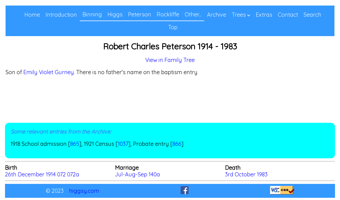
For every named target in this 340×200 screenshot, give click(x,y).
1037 (123, 143)
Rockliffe (168, 14)
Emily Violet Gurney (48, 72)
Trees (239, 14)
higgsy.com (84, 190)
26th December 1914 (30, 174)
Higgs (115, 14)
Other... (193, 14)
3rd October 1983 (246, 174)
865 (74, 143)
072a (73, 174)
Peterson (139, 14)
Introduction (61, 14)
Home (32, 14)
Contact (288, 14)
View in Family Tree (170, 59)
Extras (264, 14)
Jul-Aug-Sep (132, 174)
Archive (216, 14)
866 (176, 143)
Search (312, 14)
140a (154, 174)
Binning (92, 14)
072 (61, 174)
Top (173, 27)
